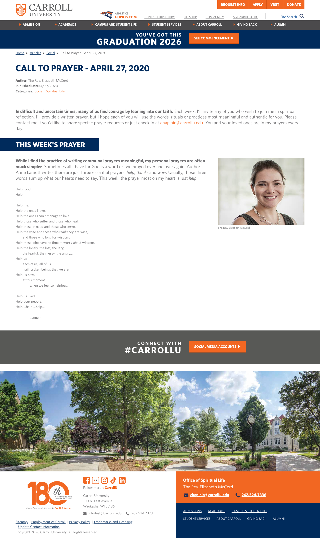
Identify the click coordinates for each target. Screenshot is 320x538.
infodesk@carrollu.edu (105, 513)
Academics (67, 24)
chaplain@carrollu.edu (181, 122)
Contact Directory (159, 17)
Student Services (166, 24)
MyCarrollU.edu (245, 17)
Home (20, 53)
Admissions (192, 511)
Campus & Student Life (249, 511)
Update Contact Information (39, 527)
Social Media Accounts (215, 346)
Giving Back (247, 24)
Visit (274, 4)
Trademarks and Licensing (113, 522)
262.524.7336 (254, 494)
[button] (311, 529)
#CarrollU (109, 487)
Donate (294, 4)
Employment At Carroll (48, 522)
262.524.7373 (142, 513)
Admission (31, 24)
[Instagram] (104, 480)
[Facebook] (86, 480)
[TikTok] (113, 480)
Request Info (233, 4)
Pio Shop (190, 17)
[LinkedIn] (122, 480)
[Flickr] (95, 480)
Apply (258, 4)
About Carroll (209, 24)
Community (215, 17)
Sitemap (22, 522)
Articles (35, 53)
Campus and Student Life (116, 24)
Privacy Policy (79, 522)
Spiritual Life (55, 91)
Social (50, 53)
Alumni (280, 24)
